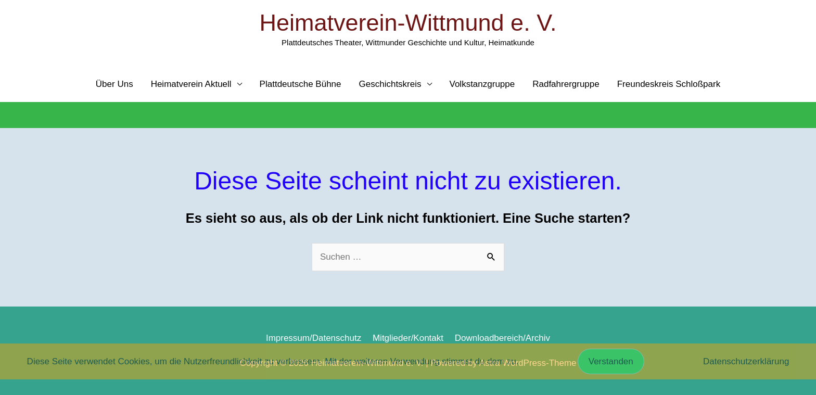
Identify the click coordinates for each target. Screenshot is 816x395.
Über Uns (114, 84)
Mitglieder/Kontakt (408, 338)
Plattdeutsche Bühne (300, 84)
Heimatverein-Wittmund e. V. (407, 22)
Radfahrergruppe (566, 84)
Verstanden (611, 361)
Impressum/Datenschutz (313, 338)
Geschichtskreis (390, 84)
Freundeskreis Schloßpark (668, 84)
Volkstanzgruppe (482, 84)
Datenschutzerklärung (746, 361)
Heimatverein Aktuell (191, 84)
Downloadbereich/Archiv (502, 338)
